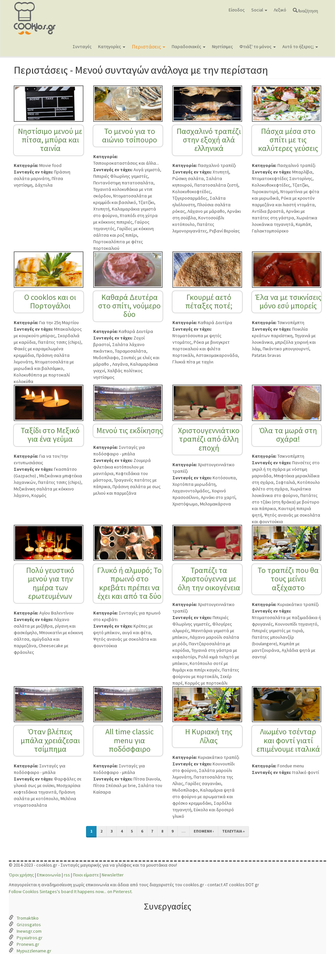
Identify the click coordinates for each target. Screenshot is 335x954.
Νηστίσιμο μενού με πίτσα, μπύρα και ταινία (50, 140)
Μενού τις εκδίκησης (130, 430)
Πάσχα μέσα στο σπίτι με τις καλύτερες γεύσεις (288, 140)
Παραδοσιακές (188, 46)
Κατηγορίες (111, 46)
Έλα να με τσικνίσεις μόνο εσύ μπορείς (288, 301)
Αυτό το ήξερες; (300, 46)
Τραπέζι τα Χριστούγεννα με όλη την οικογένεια (209, 579)
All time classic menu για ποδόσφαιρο (129, 740)
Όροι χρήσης (21, 875)
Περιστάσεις (148, 46)
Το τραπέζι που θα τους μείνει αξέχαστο (288, 579)
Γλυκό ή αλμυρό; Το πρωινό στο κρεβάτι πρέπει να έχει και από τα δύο (129, 583)
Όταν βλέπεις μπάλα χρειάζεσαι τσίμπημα (50, 740)
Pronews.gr (28, 944)
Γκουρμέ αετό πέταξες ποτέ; (208, 301)
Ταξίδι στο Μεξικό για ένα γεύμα (50, 434)
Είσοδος (237, 10)
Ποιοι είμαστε (86, 875)
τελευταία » (233, 831)
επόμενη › (204, 831)
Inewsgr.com (29, 931)
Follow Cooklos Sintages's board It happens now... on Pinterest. (70, 891)
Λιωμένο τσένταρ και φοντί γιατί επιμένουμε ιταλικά (288, 740)
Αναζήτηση (307, 10)
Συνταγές (82, 46)
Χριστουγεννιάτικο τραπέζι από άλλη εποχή (208, 439)
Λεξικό (280, 10)
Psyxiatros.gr (30, 938)
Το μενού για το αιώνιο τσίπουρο (129, 135)
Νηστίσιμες (222, 46)
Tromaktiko (28, 918)
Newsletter (113, 875)
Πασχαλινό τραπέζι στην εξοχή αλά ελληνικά (209, 140)
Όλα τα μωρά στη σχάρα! (288, 434)
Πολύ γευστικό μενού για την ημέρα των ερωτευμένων (50, 583)
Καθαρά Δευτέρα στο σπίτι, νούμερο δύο (129, 306)
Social (259, 10)
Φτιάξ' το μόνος (257, 46)
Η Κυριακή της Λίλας (208, 735)
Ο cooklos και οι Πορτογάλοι (50, 301)
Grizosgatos (29, 924)
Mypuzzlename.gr (34, 951)
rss (67, 875)
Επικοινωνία (49, 875)
